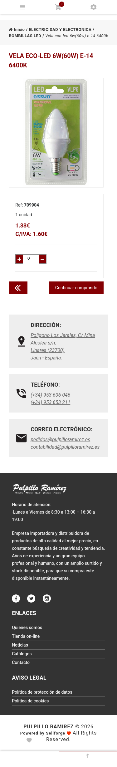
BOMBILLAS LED (25, 35)
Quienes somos (27, 627)
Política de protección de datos (42, 692)
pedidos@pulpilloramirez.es (60, 439)
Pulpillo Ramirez (48, 727)
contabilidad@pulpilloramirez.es (65, 447)
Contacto (21, 662)
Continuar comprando (76, 287)
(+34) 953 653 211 (50, 402)
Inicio (17, 29)
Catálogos (22, 653)
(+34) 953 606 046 (50, 395)
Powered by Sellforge (42, 733)
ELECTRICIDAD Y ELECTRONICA (60, 29)
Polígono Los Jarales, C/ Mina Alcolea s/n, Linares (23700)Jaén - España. (63, 346)
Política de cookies (30, 700)
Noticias (20, 644)
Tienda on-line (26, 636)
